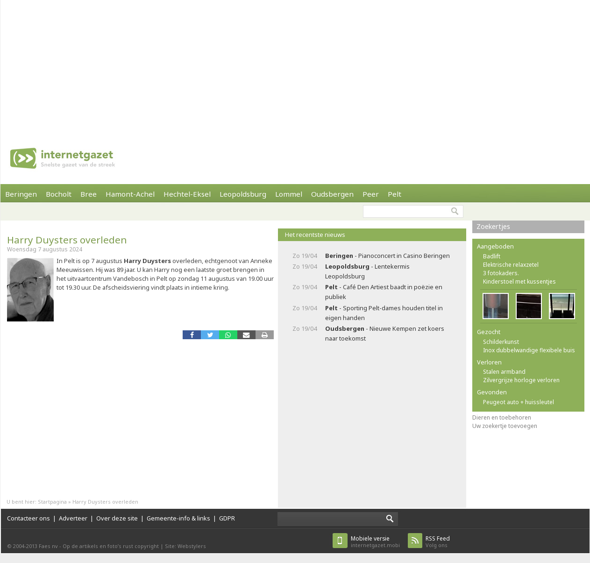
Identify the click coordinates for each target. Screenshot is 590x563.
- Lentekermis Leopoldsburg (367, 271)
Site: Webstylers (185, 545)
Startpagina (52, 501)
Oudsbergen (332, 194)
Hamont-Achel (130, 194)
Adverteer (73, 518)
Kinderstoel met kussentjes (519, 281)
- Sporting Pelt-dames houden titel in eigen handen (384, 313)
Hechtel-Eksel (187, 194)
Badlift (491, 256)
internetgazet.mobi (375, 542)
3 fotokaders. (501, 273)
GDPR (227, 518)
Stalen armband (504, 372)
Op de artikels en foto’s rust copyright (111, 545)
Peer (371, 194)
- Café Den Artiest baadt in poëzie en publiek (383, 292)
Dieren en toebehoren (501, 417)
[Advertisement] (154, 65)
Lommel (288, 194)
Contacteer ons (28, 518)
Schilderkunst (501, 342)
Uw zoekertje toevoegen (504, 426)
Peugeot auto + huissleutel (518, 402)
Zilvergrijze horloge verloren (521, 380)
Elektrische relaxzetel (511, 265)
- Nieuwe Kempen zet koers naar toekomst (384, 333)
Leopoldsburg (243, 194)
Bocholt (58, 194)
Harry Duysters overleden (67, 239)
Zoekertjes (493, 226)
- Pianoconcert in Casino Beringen (387, 255)
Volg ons (438, 542)
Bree (88, 194)
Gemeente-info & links (178, 518)
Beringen (21, 194)
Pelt (394, 194)
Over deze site (117, 518)
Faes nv (48, 545)
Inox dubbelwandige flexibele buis (529, 350)
